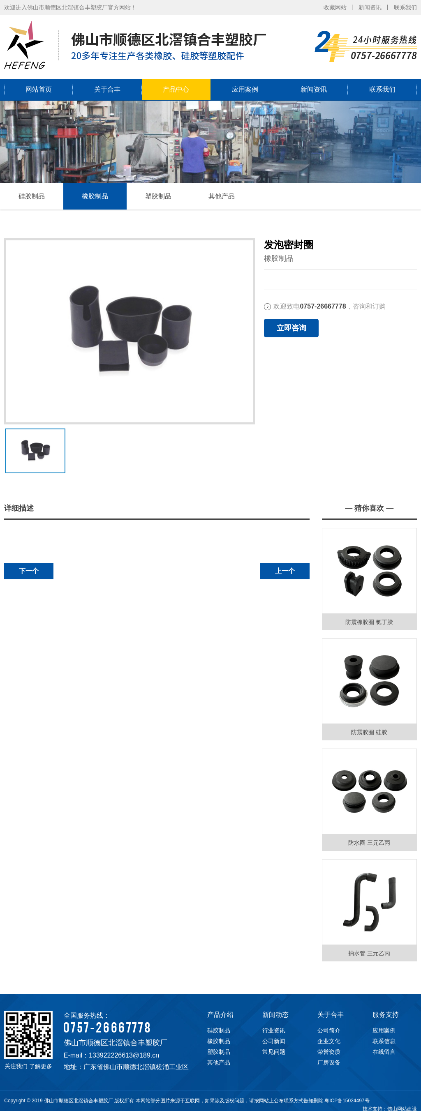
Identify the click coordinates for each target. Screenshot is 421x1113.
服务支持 (385, 1014)
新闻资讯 (370, 7)
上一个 (285, 570)
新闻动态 (275, 1014)
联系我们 (405, 7)
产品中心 (176, 89)
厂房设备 (328, 1062)
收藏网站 (335, 7)
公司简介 (328, 1030)
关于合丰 (107, 89)
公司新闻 (273, 1041)
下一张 (7, 444)
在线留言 (384, 1051)
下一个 (29, 570)
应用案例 (245, 89)
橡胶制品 (95, 196)
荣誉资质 (328, 1051)
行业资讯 (273, 1030)
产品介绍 (220, 1014)
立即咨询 (291, 328)
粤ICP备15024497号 (346, 1101)
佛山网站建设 (402, 1109)
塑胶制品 (158, 196)
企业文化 (328, 1041)
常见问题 (273, 1051)
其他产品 (221, 196)
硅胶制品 (32, 196)
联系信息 (384, 1041)
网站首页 (38, 89)
